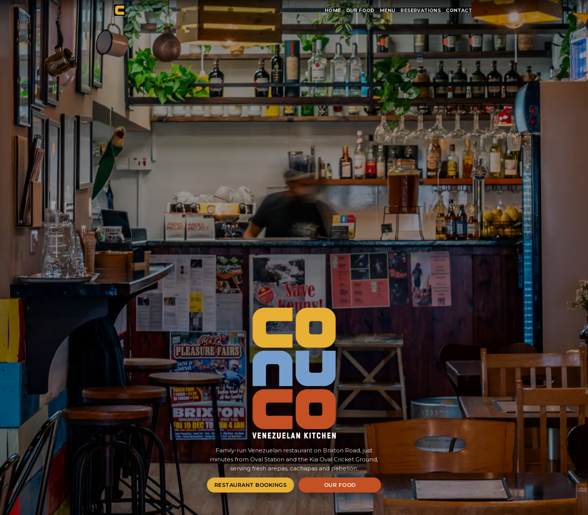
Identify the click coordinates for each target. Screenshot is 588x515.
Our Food (360, 10)
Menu (388, 10)
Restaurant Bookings (250, 485)
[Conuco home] (119, 10)
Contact (459, 10)
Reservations (420, 10)
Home (333, 10)
